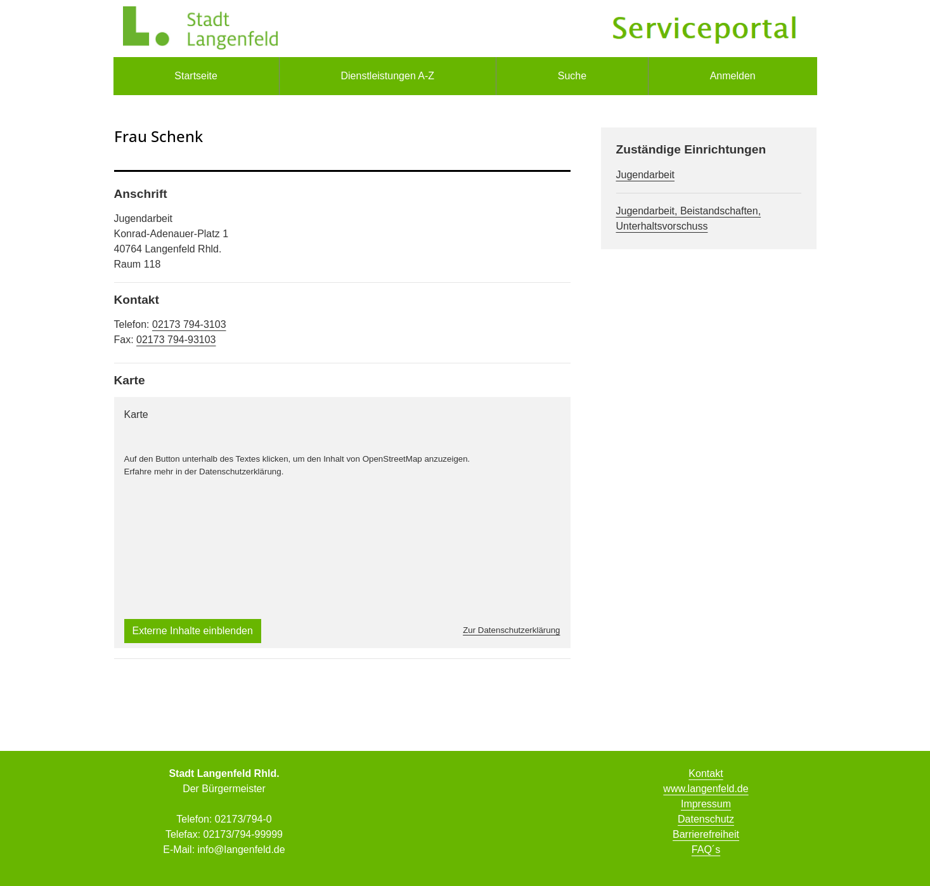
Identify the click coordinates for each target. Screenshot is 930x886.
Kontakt (705, 773)
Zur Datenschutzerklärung (511, 630)
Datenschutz (706, 819)
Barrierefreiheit (706, 834)
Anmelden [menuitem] (733, 75)
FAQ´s (706, 849)
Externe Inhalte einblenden (192, 630)
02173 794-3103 (189, 324)
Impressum (706, 803)
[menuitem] (196, 76)
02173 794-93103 (176, 339)
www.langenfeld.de (705, 788)
